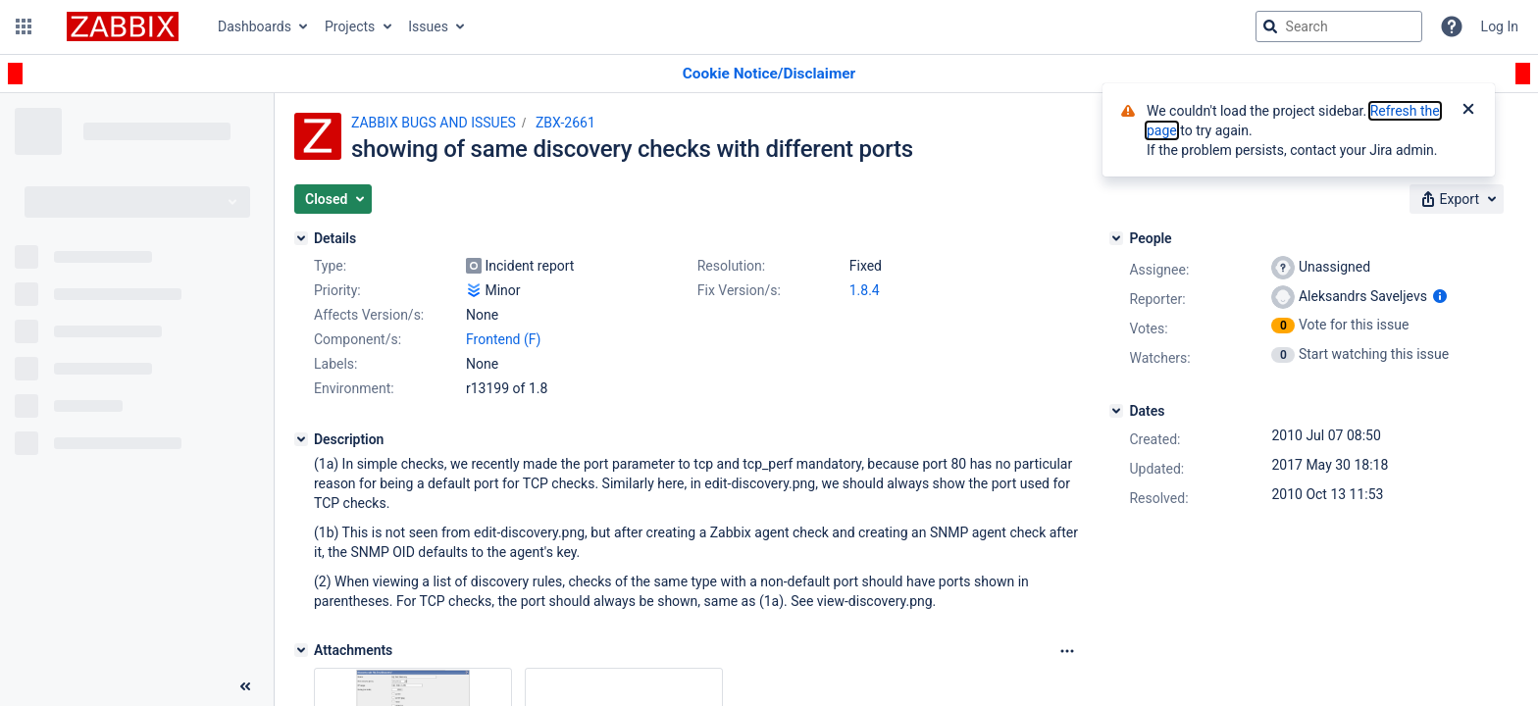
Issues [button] (428, 26)
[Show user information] (1440, 296)
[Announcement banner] (769, 74)
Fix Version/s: (739, 290)
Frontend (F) (503, 339)
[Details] (301, 238)
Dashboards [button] (254, 26)
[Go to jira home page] (122, 26)
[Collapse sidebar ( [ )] (245, 686)
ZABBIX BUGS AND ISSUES (433, 122)
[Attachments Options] (1067, 651)
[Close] (1468, 111)
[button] (23, 26)
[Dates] (1116, 411)
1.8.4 (864, 290)
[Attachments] (301, 650)
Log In (1499, 26)
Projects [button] (350, 26)
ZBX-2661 (565, 122)
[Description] (301, 439)
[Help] (1451, 26)
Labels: (335, 364)
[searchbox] (1339, 26)
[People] (1116, 238)
